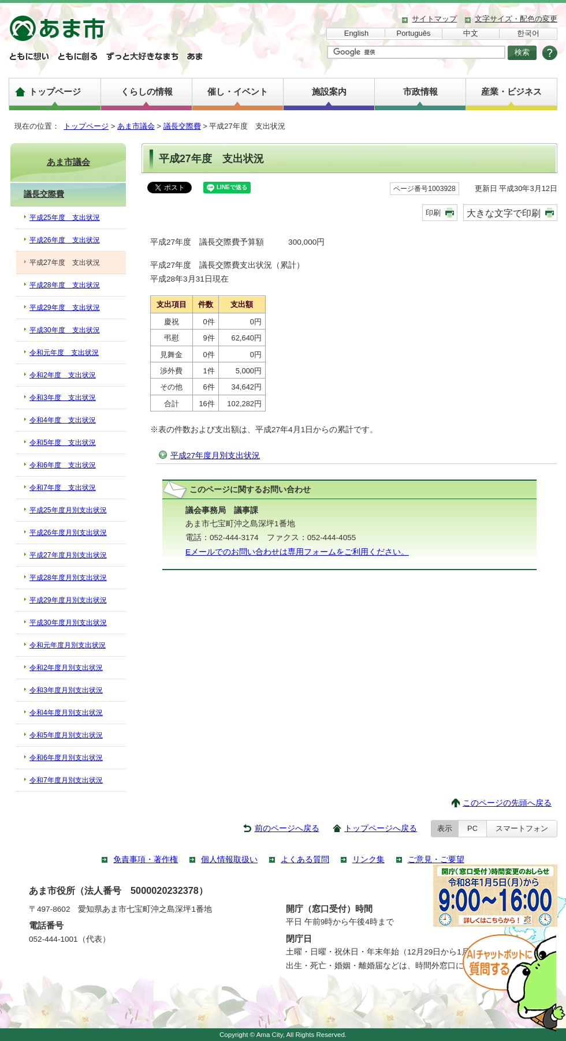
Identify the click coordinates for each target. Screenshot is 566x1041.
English (356, 33)
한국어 (528, 33)
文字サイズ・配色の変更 (516, 18)
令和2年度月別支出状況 (66, 668)
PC (472, 828)
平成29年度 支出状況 (64, 308)
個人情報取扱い (229, 859)
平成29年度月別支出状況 (68, 600)
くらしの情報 (147, 91)
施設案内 (329, 91)
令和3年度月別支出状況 (66, 690)
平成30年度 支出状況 (64, 330)
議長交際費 (182, 126)
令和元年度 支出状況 (64, 353)
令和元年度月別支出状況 (67, 645)
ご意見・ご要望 (436, 859)
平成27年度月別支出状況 (215, 455)
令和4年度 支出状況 (62, 420)
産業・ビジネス (511, 91)
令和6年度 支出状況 (62, 465)
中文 (470, 33)
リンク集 (368, 859)
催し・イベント (237, 91)
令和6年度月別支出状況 (66, 758)
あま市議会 (136, 126)
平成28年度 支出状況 (64, 285)
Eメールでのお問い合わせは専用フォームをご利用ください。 (297, 552)
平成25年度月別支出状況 (68, 510)
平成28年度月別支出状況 (68, 578)
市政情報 (420, 91)
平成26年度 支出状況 (64, 240)
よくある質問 (305, 859)
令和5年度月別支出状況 (66, 735)
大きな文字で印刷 (504, 213)
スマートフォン (522, 828)
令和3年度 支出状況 (62, 398)
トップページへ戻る (380, 828)
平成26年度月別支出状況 (68, 533)
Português (414, 33)
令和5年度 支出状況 (62, 443)
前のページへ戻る (287, 828)
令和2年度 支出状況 (62, 375)
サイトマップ (434, 18)
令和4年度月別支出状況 (66, 713)
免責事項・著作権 (145, 859)
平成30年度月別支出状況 (68, 623)
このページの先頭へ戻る (507, 803)
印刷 (433, 212)
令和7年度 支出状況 (62, 488)
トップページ (55, 91)
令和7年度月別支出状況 (66, 780)
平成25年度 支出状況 (64, 218)
